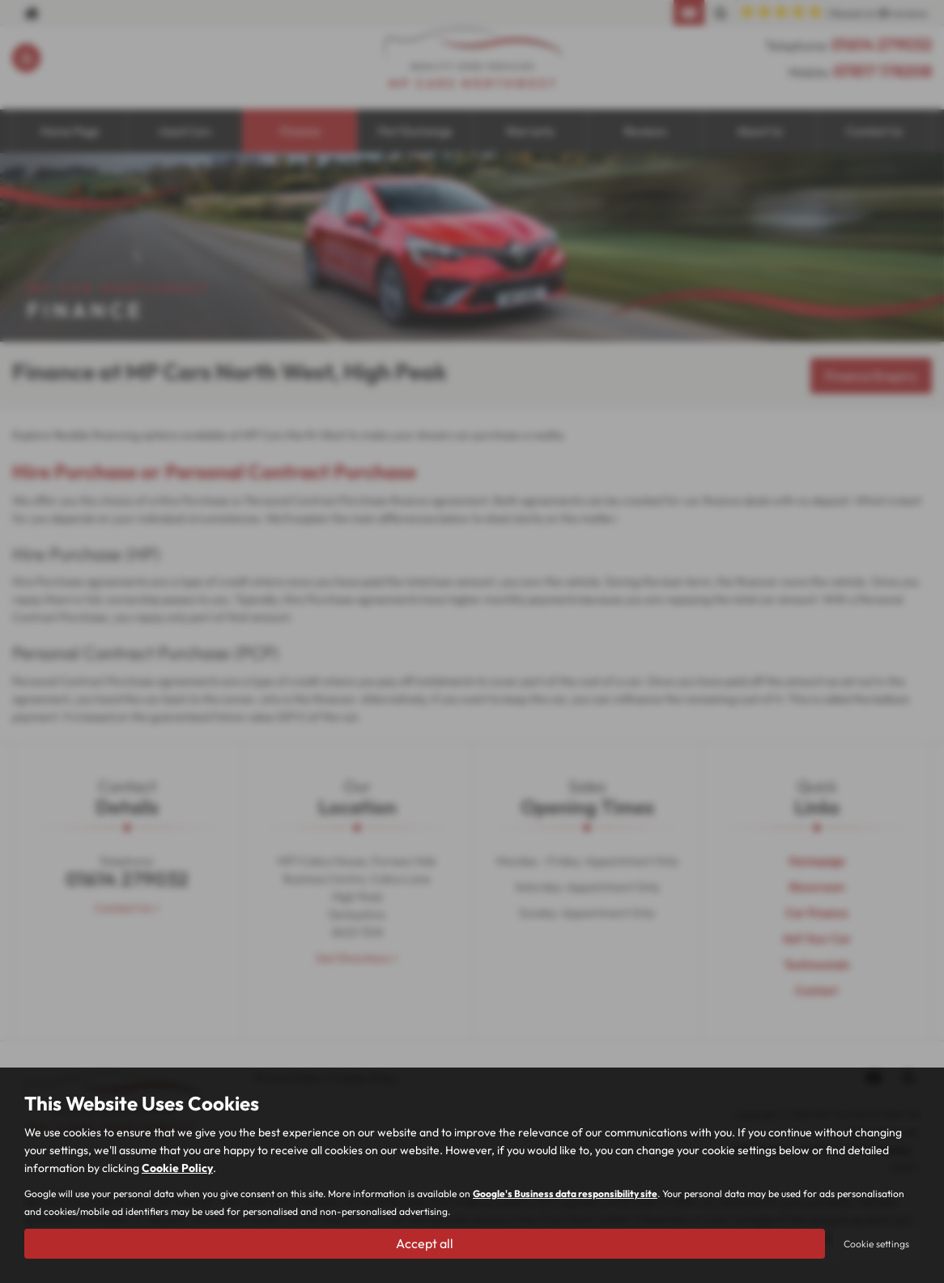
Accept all (424, 1243)
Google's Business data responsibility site (565, 1193)
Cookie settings (876, 1244)
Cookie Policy (177, 1168)
